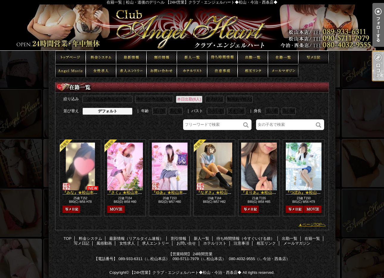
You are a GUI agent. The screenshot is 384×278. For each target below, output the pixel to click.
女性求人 (101, 71)
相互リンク (253, 71)
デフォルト (107, 111)
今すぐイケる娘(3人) (154, 99)
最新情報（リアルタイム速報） (131, 57)
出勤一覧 (253, 57)
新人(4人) (214, 99)
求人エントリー (131, 71)
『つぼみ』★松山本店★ (307, 192)
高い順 (176, 111)
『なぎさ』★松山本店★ (217, 192)
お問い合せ (161, 71)
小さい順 (216, 111)
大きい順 (236, 111)
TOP (70, 57)
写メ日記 (313, 57)
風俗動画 (70, 71)
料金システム (101, 57)
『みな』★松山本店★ (82, 192)
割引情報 (161, 57)
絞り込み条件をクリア (107, 99)
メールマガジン (283, 71)
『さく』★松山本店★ (126, 192)
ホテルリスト (192, 71)
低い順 (159, 111)
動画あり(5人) (239, 99)
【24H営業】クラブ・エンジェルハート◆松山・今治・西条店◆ (185, 272)
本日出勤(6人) (189, 99)
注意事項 (222, 71)
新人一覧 (192, 57)
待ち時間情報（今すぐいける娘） (222, 57)
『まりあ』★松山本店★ (262, 192)
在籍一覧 (283, 57)
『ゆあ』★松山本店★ (171, 192)
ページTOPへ (314, 224)
